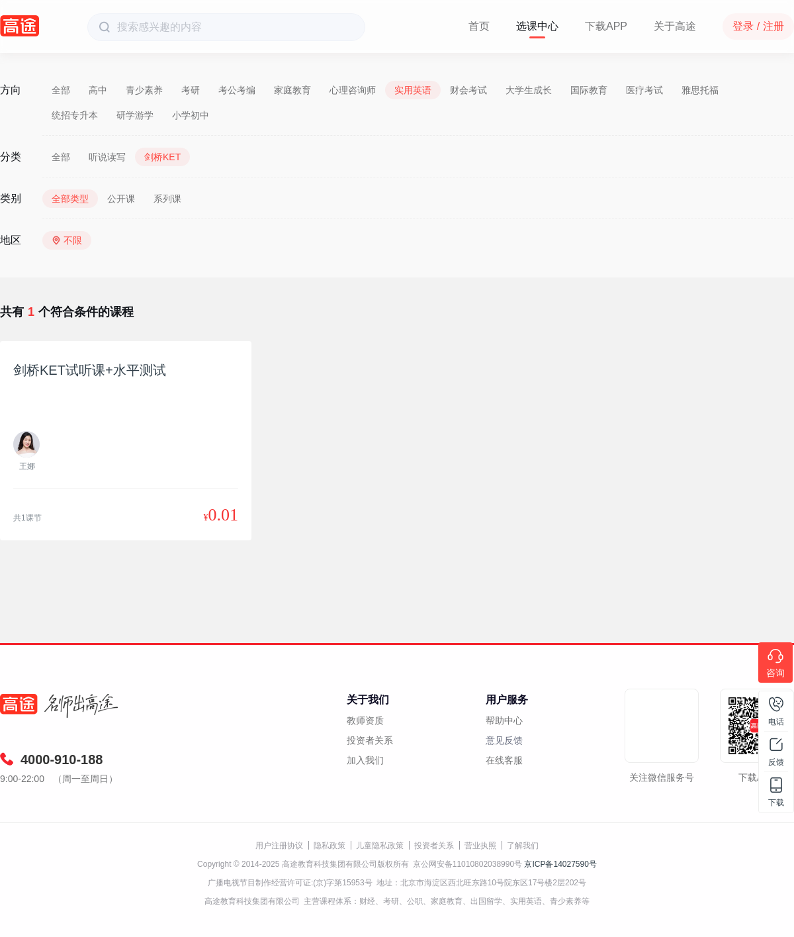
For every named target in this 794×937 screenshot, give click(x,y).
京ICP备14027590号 (560, 864)
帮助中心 (504, 720)
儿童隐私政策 (380, 845)
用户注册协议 (279, 845)
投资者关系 (370, 740)
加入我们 (365, 760)
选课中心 (537, 26)
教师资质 (365, 720)
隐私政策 (329, 845)
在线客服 (504, 760)
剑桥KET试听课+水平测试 (89, 370)
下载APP (606, 26)
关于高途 (675, 26)
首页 (479, 26)
